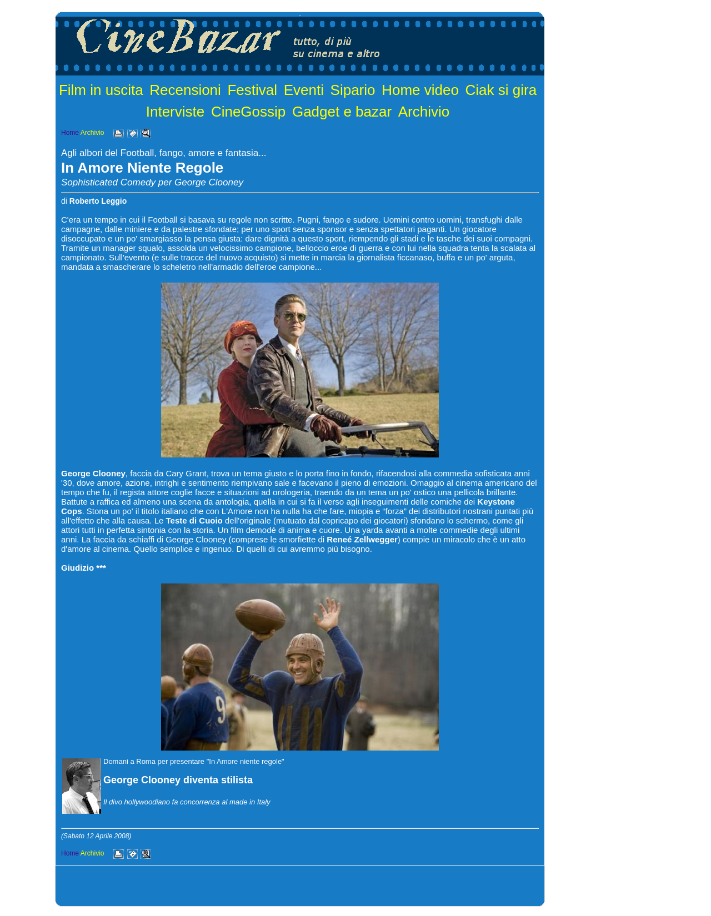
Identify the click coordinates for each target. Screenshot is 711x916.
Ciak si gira (501, 90)
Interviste (175, 111)
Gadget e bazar (342, 111)
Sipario (353, 90)
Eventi (304, 90)
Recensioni (185, 90)
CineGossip (248, 111)
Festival (252, 90)
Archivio (423, 111)
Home (70, 133)
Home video (420, 90)
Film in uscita (101, 90)
